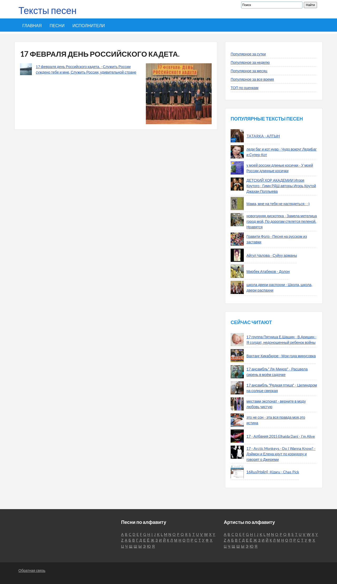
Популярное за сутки (248, 54)
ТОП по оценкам (244, 87)
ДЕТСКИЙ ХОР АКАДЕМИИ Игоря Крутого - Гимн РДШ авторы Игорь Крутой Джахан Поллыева (281, 186)
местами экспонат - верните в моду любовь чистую (276, 404)
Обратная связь (31, 570)
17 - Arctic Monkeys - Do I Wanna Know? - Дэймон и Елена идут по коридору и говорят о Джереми (280, 454)
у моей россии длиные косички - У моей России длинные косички (279, 168)
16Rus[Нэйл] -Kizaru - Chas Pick (272, 472)
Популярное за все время (252, 79)
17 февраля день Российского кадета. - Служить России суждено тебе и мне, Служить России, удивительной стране (86, 69)
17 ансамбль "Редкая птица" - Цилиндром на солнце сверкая (281, 388)
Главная (32, 25)
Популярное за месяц (249, 71)
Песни (57, 25)
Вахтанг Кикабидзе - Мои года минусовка (281, 356)
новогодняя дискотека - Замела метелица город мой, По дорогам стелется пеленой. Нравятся (281, 221)
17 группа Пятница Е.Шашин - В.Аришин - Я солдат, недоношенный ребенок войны (281, 340)
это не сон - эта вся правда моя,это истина (275, 420)
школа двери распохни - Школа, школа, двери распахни (279, 287)
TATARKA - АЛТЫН (263, 136)
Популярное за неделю (250, 62)
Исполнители (88, 25)
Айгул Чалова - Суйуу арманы (271, 255)
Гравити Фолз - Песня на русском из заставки (276, 239)
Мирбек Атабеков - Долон (268, 271)
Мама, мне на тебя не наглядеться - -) (278, 203)
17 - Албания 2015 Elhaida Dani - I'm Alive (280, 436)
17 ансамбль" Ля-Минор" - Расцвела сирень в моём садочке (277, 372)
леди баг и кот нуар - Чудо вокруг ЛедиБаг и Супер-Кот (281, 152)
